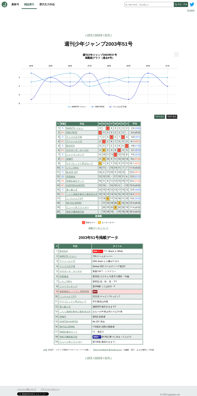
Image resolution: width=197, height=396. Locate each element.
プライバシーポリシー (50, 389)
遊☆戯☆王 (65, 306)
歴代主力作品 (47, 4)
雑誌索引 (29, 4)
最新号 (15, 4)
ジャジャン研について (26, 389)
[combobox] (149, 4)
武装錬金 (64, 276)
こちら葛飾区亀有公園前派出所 (75, 311)
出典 (45, 350)
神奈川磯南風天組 (68, 336)
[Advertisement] (98, 22)
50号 (90, 35)
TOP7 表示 (171, 116)
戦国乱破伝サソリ (68, 332)
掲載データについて (98, 228)
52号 (107, 35)
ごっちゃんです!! (68, 296)
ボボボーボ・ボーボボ (71, 271)
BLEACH (64, 251)
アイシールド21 (67, 261)
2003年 (98, 35)
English (190, 10)
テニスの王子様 (67, 266)
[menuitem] (176, 54)
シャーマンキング (68, 286)
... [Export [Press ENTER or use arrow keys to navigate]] (177, 53)
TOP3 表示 (159, 116)
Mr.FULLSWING (67, 326)
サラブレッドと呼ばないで (73, 301)
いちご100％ (66, 281)
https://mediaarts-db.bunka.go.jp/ (108, 350)
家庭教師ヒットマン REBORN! (74, 291)
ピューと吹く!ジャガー (71, 342)
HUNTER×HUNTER (69, 321)
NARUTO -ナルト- (68, 256)
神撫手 (63, 316)
